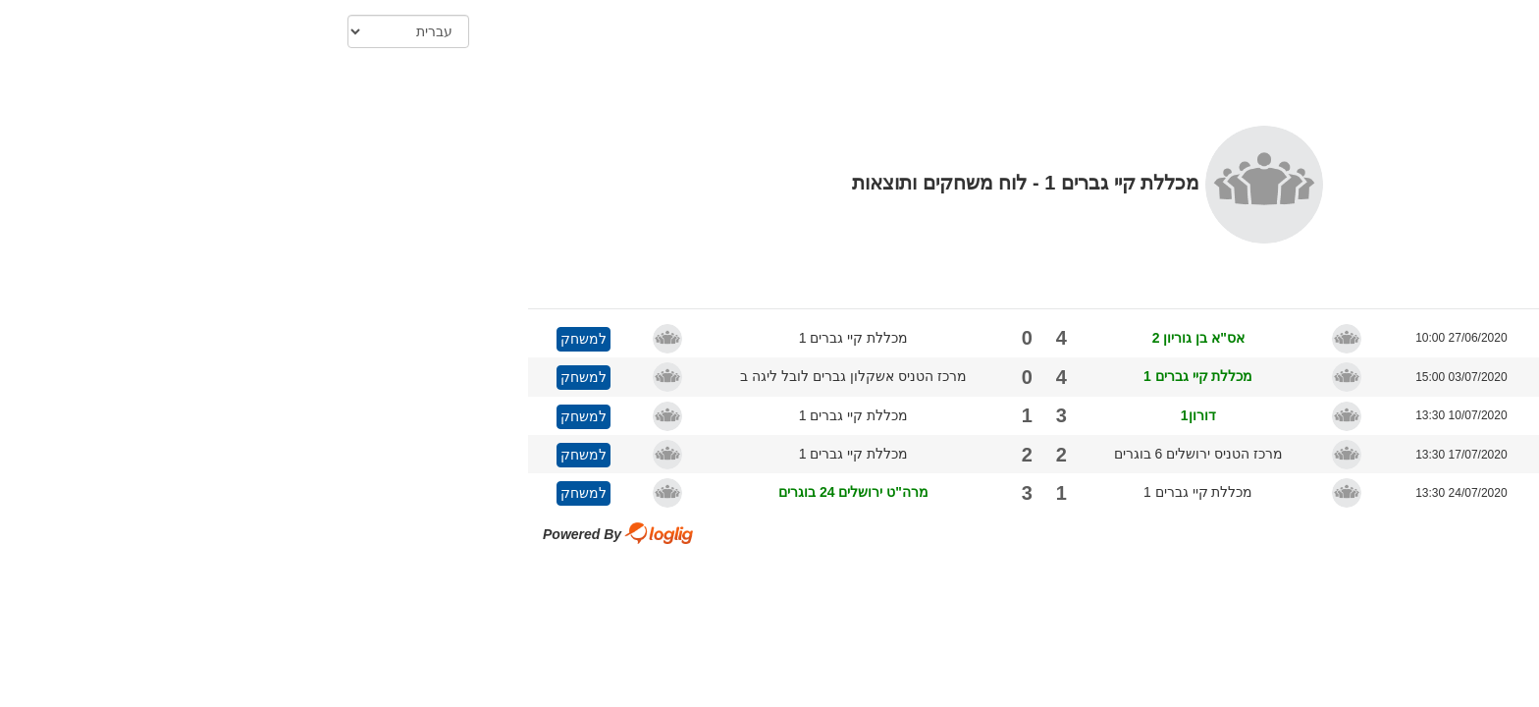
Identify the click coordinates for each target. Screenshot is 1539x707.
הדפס (1292, 90)
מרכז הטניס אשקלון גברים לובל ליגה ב (535, 371)
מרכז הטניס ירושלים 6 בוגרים (880, 449)
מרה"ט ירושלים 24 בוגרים (535, 487)
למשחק (265, 334)
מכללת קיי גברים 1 (535, 333)
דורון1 (880, 410)
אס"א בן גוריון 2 (880, 333)
